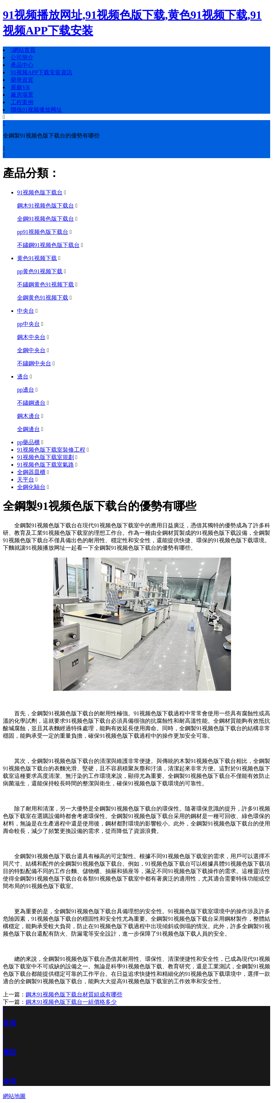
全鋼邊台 (28, 429)
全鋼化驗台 (31, 487)
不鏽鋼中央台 (34, 363)
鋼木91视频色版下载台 (45, 206)
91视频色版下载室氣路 (45, 465)
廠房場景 (22, 95)
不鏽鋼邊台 (31, 403)
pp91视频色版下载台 (42, 232)
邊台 (22, 376)
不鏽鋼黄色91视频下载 (45, 284)
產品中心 (22, 65)
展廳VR (20, 87)
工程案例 (22, 102)
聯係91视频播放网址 (36, 110)
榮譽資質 (22, 80)
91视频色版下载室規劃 (45, 457)
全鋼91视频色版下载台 (45, 219)
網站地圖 (14, 1096)
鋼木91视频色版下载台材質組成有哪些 (74, 994)
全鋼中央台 (31, 350)
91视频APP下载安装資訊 (41, 72)
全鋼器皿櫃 (31, 472)
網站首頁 (23, 50)
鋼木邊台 (28, 416)
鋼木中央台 (31, 337)
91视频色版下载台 (40, 192)
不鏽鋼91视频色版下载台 (48, 245)
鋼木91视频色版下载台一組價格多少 (71, 1002)
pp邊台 (25, 390)
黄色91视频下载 (37, 258)
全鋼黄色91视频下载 (42, 298)
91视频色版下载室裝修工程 (51, 450)
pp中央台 (28, 324)
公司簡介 (22, 57)
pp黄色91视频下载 (40, 271)
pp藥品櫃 (28, 442)
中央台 (25, 311)
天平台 (25, 480)
